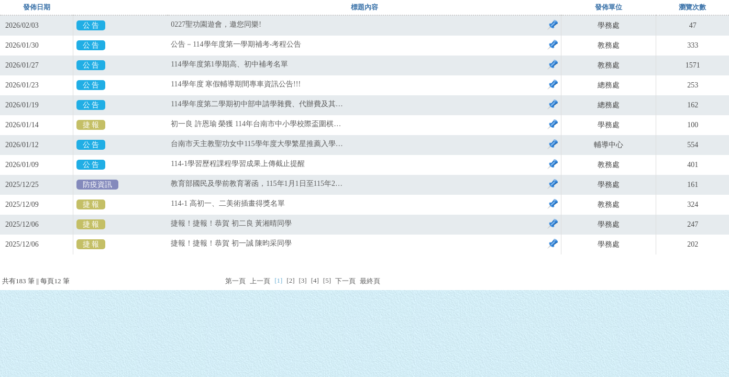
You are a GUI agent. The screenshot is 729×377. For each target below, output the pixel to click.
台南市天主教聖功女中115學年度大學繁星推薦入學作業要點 (257, 144)
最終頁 (370, 281)
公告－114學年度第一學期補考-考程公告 (236, 44)
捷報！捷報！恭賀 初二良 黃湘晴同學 (231, 223)
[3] (302, 280)
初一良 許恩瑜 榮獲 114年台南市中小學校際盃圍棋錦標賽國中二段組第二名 (257, 124)
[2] (290, 280)
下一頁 (345, 281)
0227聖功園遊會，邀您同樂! (216, 24)
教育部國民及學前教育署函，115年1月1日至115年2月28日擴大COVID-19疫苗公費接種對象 (257, 183)
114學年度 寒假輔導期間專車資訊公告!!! (236, 84)
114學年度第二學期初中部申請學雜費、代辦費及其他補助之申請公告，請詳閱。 (257, 104)
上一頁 (260, 281)
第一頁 (235, 281)
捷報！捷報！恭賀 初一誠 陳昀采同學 (231, 243)
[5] (327, 280)
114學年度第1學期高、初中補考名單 (229, 64)
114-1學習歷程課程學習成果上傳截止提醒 (238, 164)
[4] (315, 280)
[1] (278, 280)
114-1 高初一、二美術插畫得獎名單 (228, 203)
